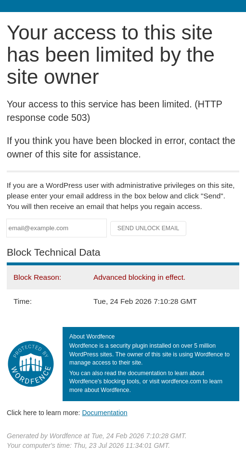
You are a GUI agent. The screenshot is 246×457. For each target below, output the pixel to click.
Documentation (104, 413)
